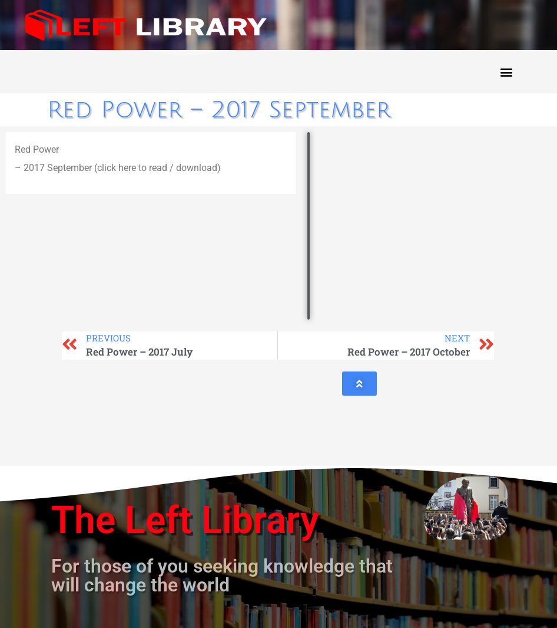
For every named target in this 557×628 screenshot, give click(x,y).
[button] (506, 71)
